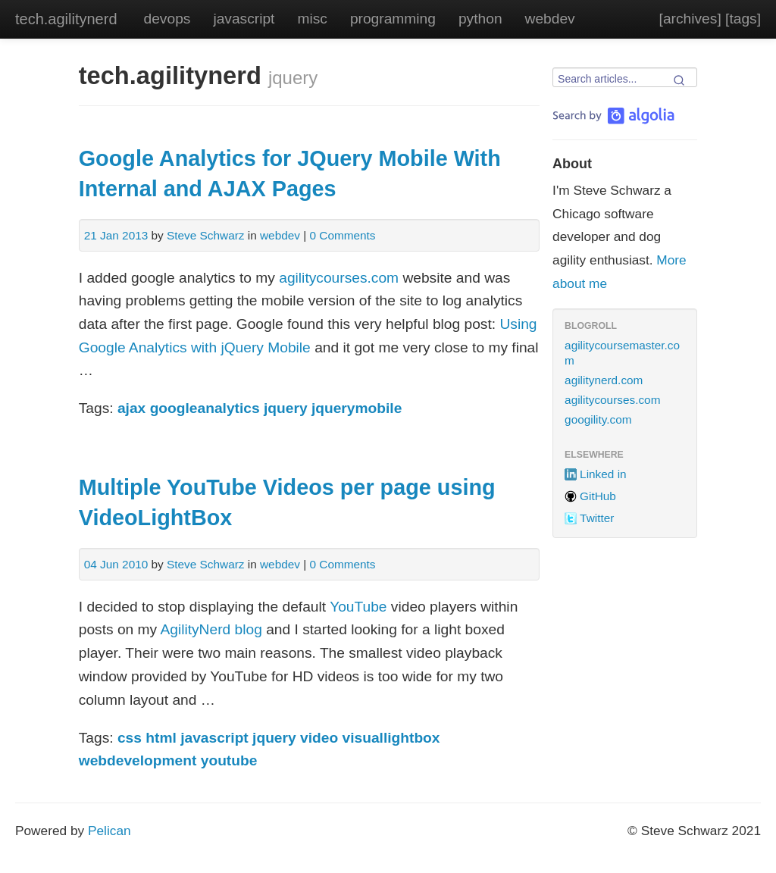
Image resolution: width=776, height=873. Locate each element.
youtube (229, 760)
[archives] (690, 19)
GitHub (598, 496)
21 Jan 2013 (116, 235)
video (319, 738)
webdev (550, 19)
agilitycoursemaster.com (622, 353)
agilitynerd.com (604, 380)
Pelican (109, 830)
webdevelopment (138, 760)
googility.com (598, 419)
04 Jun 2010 (116, 564)
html (161, 738)
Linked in (603, 474)
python (480, 19)
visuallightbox (391, 738)
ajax (131, 408)
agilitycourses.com (339, 278)
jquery (286, 408)
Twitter (597, 518)
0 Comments (342, 235)
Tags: (96, 408)
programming (393, 19)
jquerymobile (356, 408)
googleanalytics (205, 408)
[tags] (743, 19)
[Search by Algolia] (613, 115)
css (129, 738)
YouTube (358, 607)
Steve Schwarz (205, 235)
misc (312, 19)
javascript (243, 19)
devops (167, 19)
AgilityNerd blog (210, 629)
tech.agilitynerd (66, 19)
